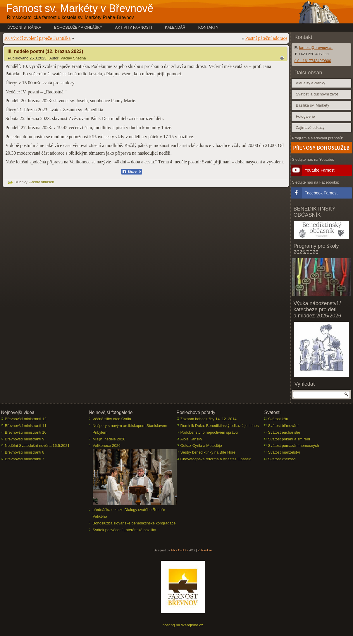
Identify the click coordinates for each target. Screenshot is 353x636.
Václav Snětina (73, 58)
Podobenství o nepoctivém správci (209, 432)
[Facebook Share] (131, 172)
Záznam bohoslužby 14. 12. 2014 (208, 419)
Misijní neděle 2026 (109, 439)
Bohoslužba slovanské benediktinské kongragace (134, 523)
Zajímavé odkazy (310, 127)
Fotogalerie (305, 116)
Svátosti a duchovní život (317, 94)
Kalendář (175, 27)
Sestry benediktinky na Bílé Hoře (208, 452)
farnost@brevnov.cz (316, 47)
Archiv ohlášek (41, 182)
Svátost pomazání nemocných (293, 445)
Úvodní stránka (25, 27)
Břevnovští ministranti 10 (26, 432)
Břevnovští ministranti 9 (24, 439)
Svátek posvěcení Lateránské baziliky (124, 530)
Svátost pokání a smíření (289, 439)
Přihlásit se (205, 550)
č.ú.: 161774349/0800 (313, 61)
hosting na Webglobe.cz (183, 625)
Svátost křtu (278, 419)
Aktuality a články (310, 83)
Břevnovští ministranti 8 (24, 452)
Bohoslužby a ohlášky (78, 27)
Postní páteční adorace (266, 38)
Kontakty (208, 27)
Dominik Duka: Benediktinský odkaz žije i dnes (219, 425)
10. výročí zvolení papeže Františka (37, 38)
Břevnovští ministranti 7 (24, 459)
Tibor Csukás (179, 550)
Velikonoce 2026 (106, 445)
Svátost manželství (284, 452)
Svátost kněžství (282, 459)
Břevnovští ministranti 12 (26, 419)
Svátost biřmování (283, 425)
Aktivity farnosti (133, 27)
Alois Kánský (191, 439)
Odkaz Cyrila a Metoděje (201, 445)
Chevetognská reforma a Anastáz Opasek (215, 459)
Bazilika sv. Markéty (312, 105)
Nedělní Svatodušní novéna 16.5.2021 (37, 445)
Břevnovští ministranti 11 (26, 425)
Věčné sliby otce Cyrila (112, 419)
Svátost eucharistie (284, 432)
